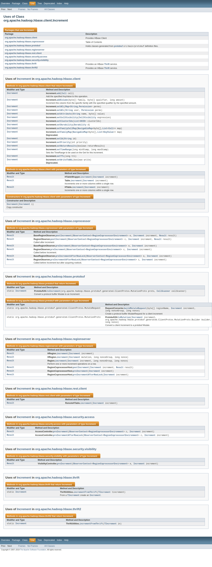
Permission (85, 107)
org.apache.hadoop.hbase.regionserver (24, 50)
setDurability (65, 126)
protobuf (118, 46)
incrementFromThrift (85, 500)
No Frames (32, 9)
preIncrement (63, 250)
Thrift (107, 64)
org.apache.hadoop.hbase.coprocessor (24, 41)
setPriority (63, 144)
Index (59, 3)
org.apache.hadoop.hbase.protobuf (22, 45)
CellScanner (163, 296)
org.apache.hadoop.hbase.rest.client (23, 53)
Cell (64, 93)
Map (67, 107)
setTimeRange (64, 152)
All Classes (49, 9)
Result (10, 180)
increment (86, 180)
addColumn (62, 100)
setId (60, 140)
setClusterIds (65, 122)
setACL (60, 107)
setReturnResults (66, 148)
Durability (80, 126)
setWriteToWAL (65, 162)
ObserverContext (82, 239)
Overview (5, 3)
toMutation (124, 323)
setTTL (60, 158)
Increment (29, 30)
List (76, 122)
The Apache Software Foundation (33, 558)
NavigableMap (85, 130)
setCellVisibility (67, 118)
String (74, 107)
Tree (40, 3)
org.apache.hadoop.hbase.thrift (20, 64)
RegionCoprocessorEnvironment (110, 239)
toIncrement (53, 296)
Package (16, 3)
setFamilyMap (64, 134)
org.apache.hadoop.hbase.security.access (26, 57)
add (58, 93)
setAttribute (64, 114)
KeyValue (109, 134)
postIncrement (64, 239)
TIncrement (104, 500)
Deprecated (49, 3)
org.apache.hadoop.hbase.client (21, 37)
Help (66, 3)
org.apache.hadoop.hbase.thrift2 (21, 68)
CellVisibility (87, 118)
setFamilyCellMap (66, 130)
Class (24, 3)
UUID (82, 122)
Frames (21, 9)
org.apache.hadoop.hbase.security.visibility (27, 60)
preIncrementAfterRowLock (70, 260)
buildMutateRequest (135, 313)
